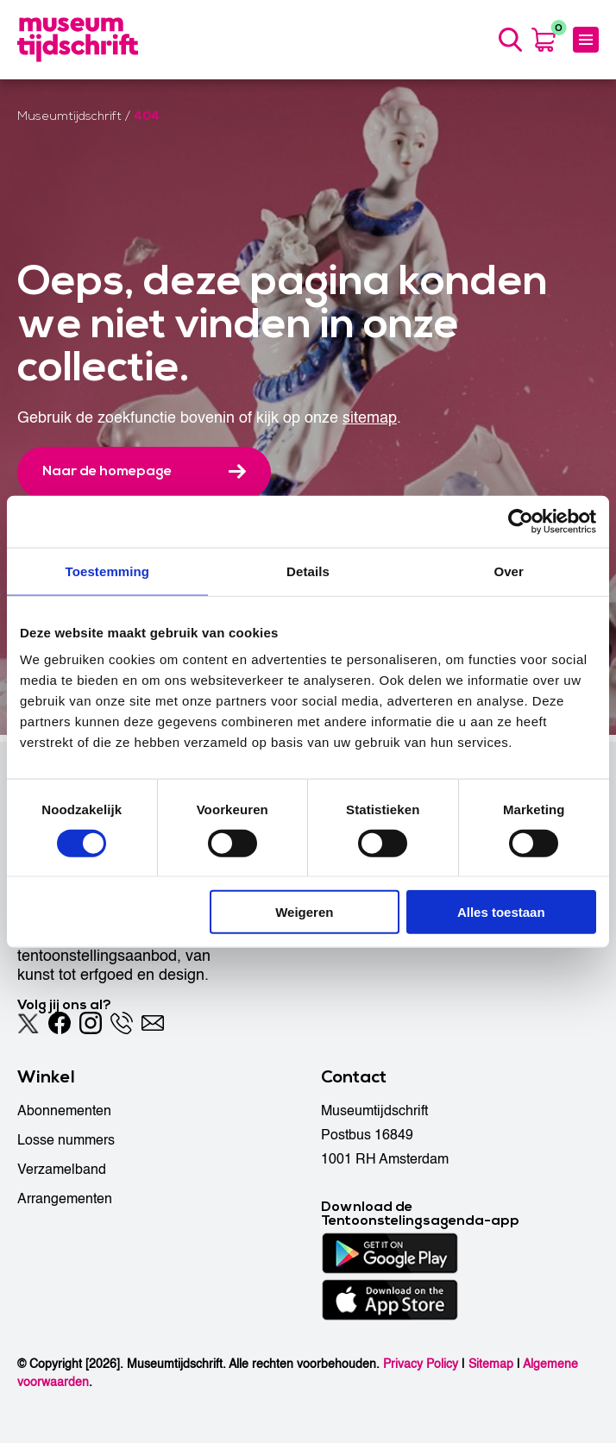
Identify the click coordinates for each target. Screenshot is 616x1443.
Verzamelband (61, 1169)
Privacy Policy (420, 1364)
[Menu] (586, 43)
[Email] (152, 1023)
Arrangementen (64, 1199)
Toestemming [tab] (108, 570)
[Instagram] (90, 1023)
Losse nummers (66, 1140)
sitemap (370, 424)
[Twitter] (28, 1023)
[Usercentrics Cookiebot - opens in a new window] (520, 521)
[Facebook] (59, 1023)
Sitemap (490, 1364)
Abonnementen (64, 1111)
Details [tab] (308, 570)
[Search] (508, 43)
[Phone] (121, 1023)
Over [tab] (508, 570)
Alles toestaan (501, 912)
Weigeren (304, 912)
